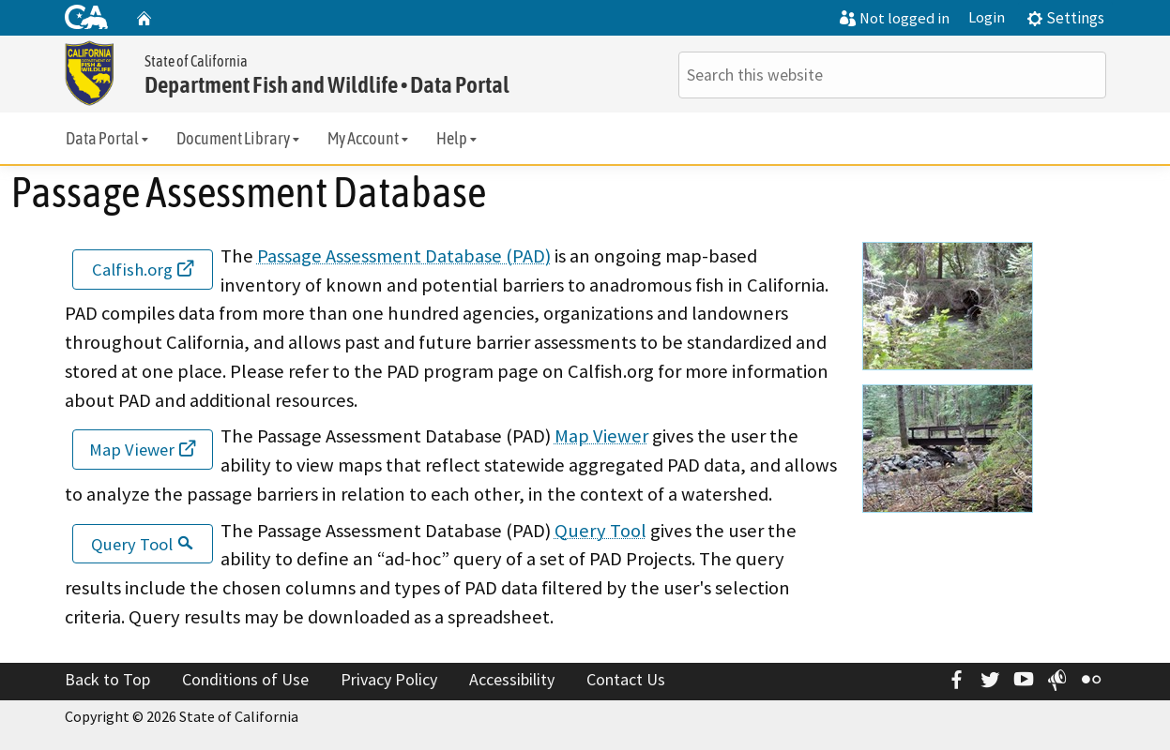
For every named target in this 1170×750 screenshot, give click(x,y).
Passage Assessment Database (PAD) (404, 256)
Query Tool (142, 544)
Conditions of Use (245, 679)
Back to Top (107, 679)
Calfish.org (142, 269)
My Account (369, 138)
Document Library (239, 138)
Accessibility (512, 679)
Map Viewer (142, 449)
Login (986, 17)
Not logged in (895, 18)
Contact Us (625, 679)
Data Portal (108, 138)
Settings (1065, 18)
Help (457, 138)
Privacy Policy (389, 679)
